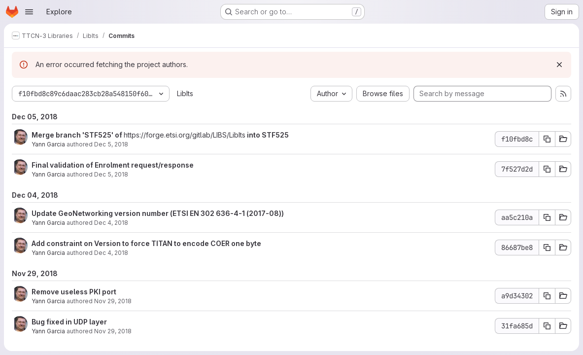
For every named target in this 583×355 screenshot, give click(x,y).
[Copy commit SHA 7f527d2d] (547, 169)
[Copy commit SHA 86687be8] (547, 247)
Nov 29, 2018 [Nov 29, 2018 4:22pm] (113, 301)
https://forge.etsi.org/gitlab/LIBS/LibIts (184, 135)
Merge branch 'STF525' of (78, 135)
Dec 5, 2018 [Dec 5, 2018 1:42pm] (111, 174)
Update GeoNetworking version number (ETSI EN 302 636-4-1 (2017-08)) (158, 213)
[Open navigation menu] (29, 12)
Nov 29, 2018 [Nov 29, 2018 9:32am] (113, 331)
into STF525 (267, 135)
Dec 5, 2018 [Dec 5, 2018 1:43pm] (111, 144)
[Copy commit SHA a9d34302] (547, 296)
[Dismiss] (559, 65)
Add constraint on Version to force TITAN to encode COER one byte (146, 243)
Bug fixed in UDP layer (69, 322)
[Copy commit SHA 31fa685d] (547, 326)
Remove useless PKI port (74, 291)
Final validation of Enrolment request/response (113, 165)
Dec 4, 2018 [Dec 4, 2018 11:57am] (111, 252)
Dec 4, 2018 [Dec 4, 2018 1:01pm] (111, 222)
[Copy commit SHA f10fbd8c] (547, 139)
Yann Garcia (48, 144)
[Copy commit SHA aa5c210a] (547, 217)
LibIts (185, 93)
